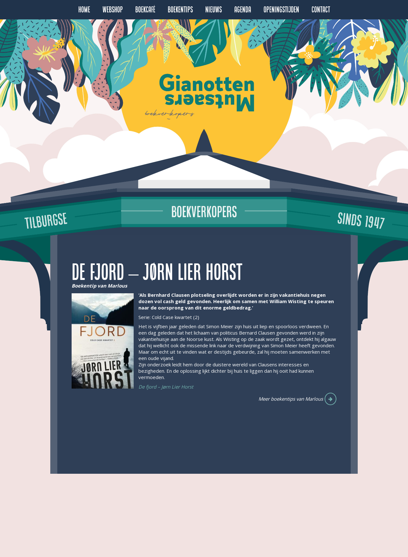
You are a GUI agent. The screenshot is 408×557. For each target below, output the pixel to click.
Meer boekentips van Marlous (290, 399)
